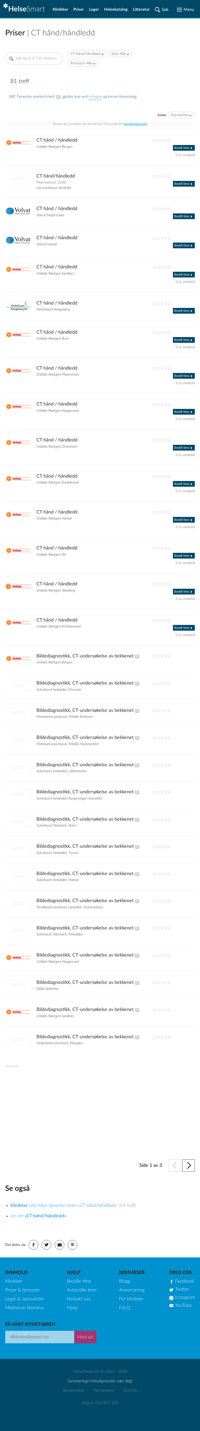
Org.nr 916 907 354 (100, 1403)
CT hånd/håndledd (86, 54)
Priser (78, 9)
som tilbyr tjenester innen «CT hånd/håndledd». (64, 1205)
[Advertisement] (100, 1104)
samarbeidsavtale (135, 123)
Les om (38, 1216)
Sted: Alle (118, 54)
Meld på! (85, 1337)
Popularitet (179, 115)
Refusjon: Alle (81, 63)
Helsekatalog (116, 9)
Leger (94, 9)
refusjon (95, 96)
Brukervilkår (74, 1390)
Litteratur (141, 9)
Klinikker (60, 9)
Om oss (130, 1390)
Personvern (104, 1390)
